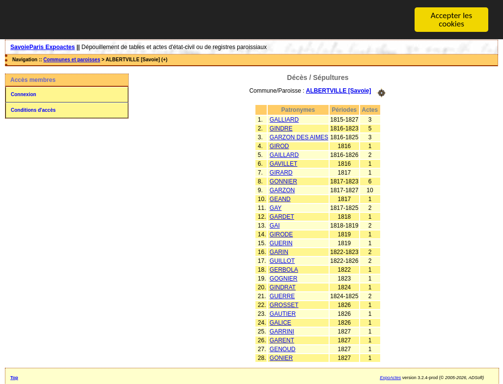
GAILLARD (284, 154)
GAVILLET (283, 163)
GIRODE (281, 233)
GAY (275, 207)
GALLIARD (284, 119)
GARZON (282, 189)
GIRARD (281, 172)
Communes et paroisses (71, 59)
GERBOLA (284, 269)
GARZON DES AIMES (299, 136)
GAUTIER (283, 313)
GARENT (282, 339)
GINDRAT (283, 286)
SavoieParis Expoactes (42, 47)
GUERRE (282, 295)
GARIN (279, 251)
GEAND (280, 198)
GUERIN (281, 242)
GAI (275, 225)
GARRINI (282, 331)
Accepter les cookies (451, 19)
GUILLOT (282, 260)
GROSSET (284, 304)
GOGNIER (284, 278)
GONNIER (283, 181)
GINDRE (281, 128)
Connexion (23, 94)
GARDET (282, 216)
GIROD (279, 145)
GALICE (280, 322)
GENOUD (283, 348)
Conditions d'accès (33, 110)
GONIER (281, 357)
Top (14, 377)
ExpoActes (390, 377)
